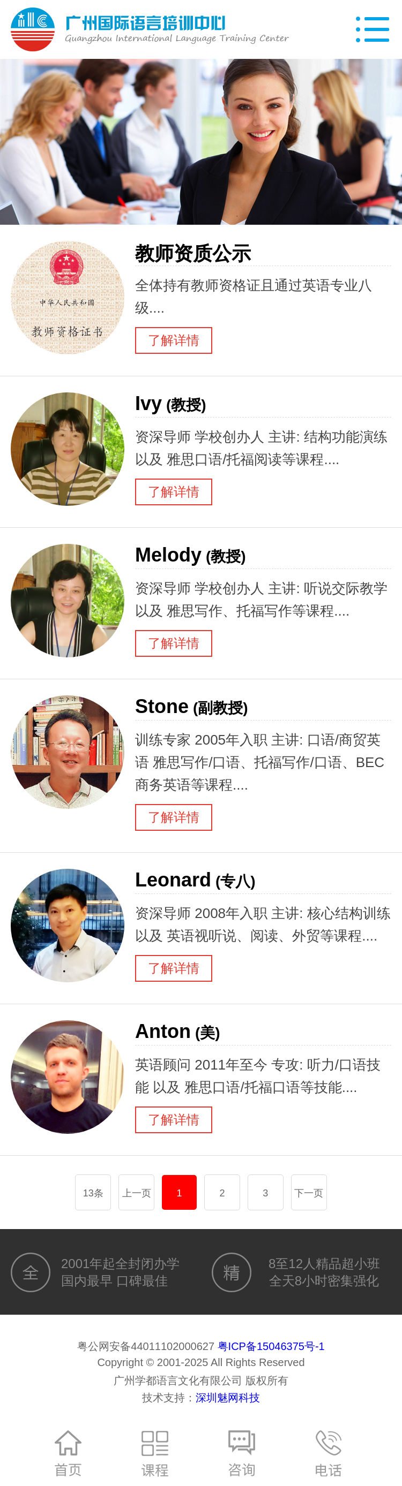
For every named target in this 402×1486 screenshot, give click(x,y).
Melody (190, 555)
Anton (177, 1031)
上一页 (136, 1193)
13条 (93, 1193)
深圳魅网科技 (228, 1398)
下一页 (308, 1193)
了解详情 (173, 340)
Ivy (170, 403)
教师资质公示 (195, 253)
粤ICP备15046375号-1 (271, 1346)
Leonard (195, 880)
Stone (191, 706)
